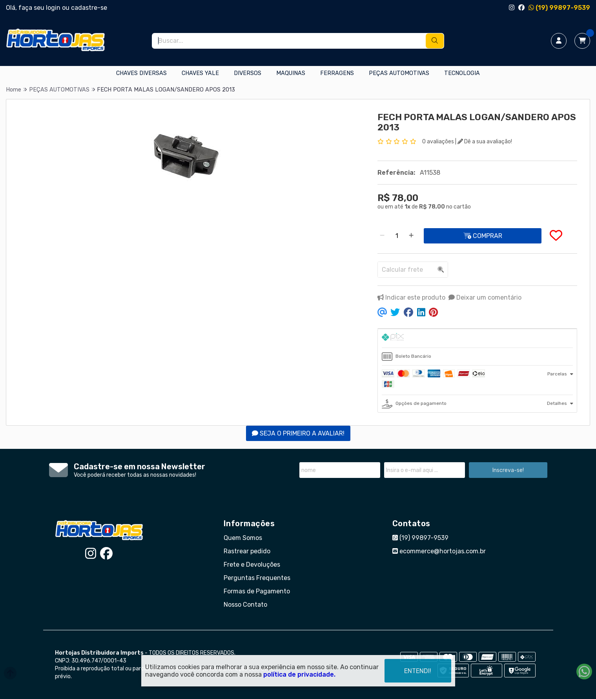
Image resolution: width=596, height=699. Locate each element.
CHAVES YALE (200, 73)
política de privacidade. (299, 674)
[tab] (477, 338)
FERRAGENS (337, 73)
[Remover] (382, 236)
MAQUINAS (290, 73)
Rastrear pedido (247, 551)
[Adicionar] (411, 236)
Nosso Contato (245, 604)
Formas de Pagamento (257, 591)
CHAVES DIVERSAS (141, 73)
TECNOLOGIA (462, 73)
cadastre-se (89, 7)
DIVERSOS (247, 73)
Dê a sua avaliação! (484, 141)
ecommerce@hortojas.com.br (439, 551)
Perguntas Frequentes (257, 578)
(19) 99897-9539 (559, 7)
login (54, 7)
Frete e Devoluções (252, 564)
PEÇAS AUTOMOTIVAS (399, 73)
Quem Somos (243, 538)
